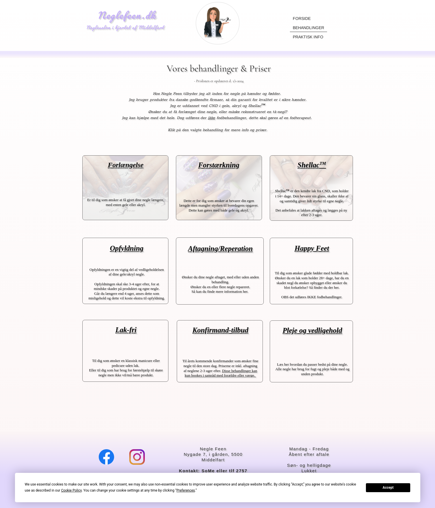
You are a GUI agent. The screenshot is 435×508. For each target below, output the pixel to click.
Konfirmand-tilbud (220, 330)
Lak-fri (126, 330)
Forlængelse (125, 165)
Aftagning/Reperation (220, 248)
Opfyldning (127, 248)
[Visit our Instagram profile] (137, 457)
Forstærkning (218, 165)
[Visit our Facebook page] (106, 457)
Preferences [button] (185, 490)
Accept (388, 488)
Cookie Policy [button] (71, 490)
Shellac (312, 165)
